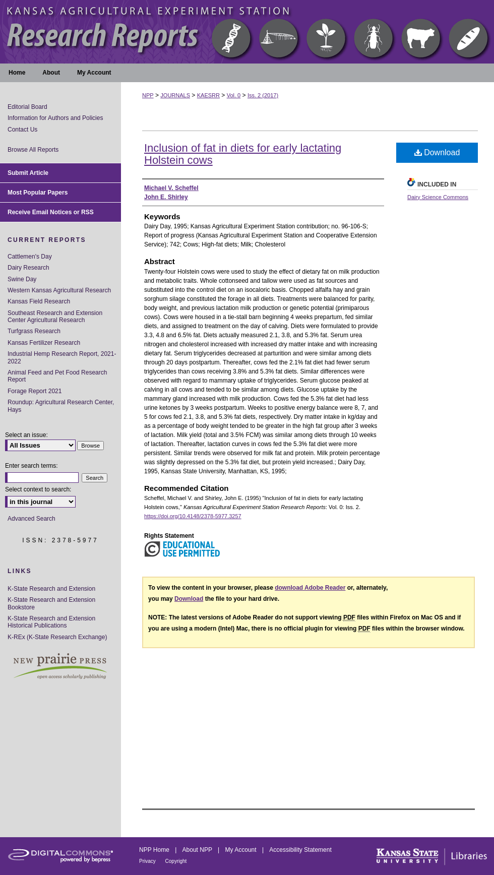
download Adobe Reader (310, 587)
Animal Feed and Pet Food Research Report (57, 376)
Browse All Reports (33, 149)
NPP (148, 95)
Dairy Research (28, 267)
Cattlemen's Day (30, 256)
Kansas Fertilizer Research (44, 342)
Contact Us (22, 129)
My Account (241, 849)
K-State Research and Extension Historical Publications (51, 622)
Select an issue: (26, 435)
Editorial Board (27, 106)
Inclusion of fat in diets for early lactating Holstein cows (242, 154)
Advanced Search (31, 518)
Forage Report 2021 (34, 391)
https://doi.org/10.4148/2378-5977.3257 (192, 516)
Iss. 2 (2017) (263, 95)
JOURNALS (175, 95)
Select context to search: (38, 489)
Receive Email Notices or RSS (51, 212)
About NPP (198, 849)
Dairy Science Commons (437, 197)
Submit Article (28, 172)
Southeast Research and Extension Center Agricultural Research (55, 316)
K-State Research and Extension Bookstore (51, 603)
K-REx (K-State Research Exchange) (57, 637)
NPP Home (155, 849)
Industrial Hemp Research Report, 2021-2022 (62, 357)
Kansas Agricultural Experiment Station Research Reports (247, 32)
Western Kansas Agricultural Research (59, 290)
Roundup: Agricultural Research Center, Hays (61, 406)
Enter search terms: (31, 465)
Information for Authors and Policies (55, 117)
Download (437, 152)
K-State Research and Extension (51, 588)
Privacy (148, 861)
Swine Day (22, 279)
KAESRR (208, 95)
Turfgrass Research (34, 331)
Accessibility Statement (300, 849)
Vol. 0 (234, 95)
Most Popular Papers (38, 192)
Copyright (176, 861)
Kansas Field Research (39, 301)
